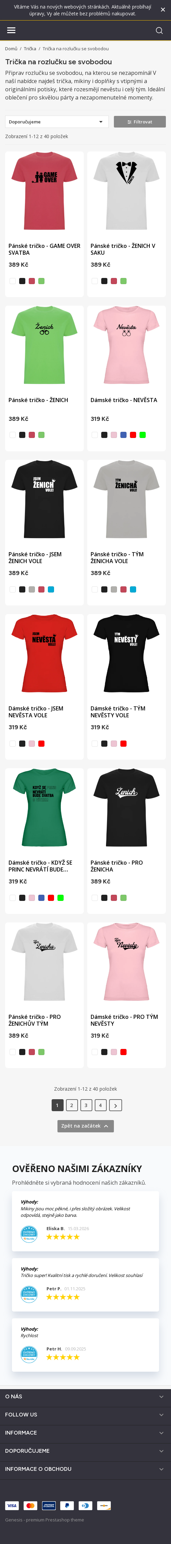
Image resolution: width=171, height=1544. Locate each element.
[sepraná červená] (32, 281)
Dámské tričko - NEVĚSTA (124, 400)
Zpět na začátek (85, 1126)
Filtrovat (140, 122)
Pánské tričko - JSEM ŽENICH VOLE (35, 557)
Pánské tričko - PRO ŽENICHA (117, 866)
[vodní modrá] (123, 435)
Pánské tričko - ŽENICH (38, 400)
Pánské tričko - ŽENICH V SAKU (123, 249)
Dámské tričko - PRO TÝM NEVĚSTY (124, 1020)
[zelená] (143, 435)
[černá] (22, 281)
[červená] (133, 435)
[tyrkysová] (51, 589)
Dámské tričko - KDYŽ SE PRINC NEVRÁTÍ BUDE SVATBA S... (40, 869)
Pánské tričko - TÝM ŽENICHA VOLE (117, 557)
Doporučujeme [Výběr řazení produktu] (57, 122)
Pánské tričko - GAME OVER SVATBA (44, 249)
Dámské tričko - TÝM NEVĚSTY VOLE (118, 712)
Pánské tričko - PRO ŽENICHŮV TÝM (35, 1020)
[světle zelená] (41, 281)
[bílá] (13, 281)
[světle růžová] (114, 435)
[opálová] (32, 589)
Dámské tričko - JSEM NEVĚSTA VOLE (36, 712)
